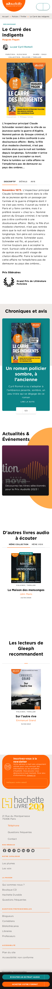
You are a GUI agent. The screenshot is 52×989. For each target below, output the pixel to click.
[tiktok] (28, 852)
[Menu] (43, 6)
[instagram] (14, 852)
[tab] (9, 181)
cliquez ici (31, 777)
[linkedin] (23, 852)
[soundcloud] (9, 852)
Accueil (5, 16)
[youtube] (18, 852)
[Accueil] (14, 6)
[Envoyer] (44, 784)
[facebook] (4, 852)
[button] (26, 977)
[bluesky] (33, 852)
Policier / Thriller (19, 16)
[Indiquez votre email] (22, 785)
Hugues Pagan (11, 39)
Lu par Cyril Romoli (21, 46)
